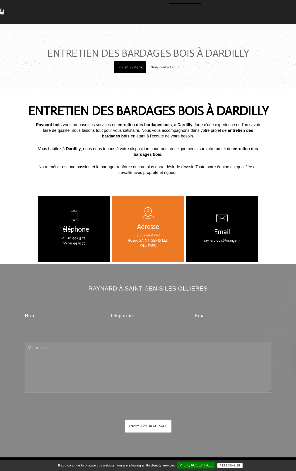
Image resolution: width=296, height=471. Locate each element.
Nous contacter (152, 14)
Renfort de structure (127, 5)
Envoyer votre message (148, 426)
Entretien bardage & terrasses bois (254, 5)
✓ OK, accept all (196, 465)
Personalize (230, 465)
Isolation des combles (165, 5)
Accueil (64, 5)
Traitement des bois (90, 5)
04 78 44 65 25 (186, 14)
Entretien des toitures (205, 5)
